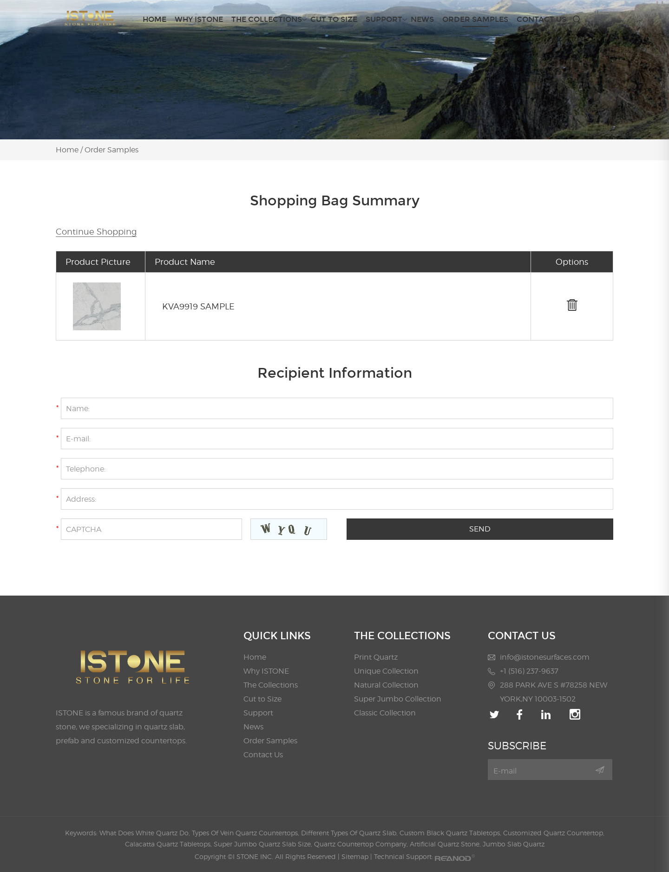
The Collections (266, 19)
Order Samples (475, 19)
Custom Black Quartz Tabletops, (451, 833)
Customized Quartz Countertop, (553, 833)
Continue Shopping (96, 231)
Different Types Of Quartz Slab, (350, 833)
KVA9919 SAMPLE (198, 306)
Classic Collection (385, 712)
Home (154, 19)
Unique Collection (386, 671)
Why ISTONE (199, 19)
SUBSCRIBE (517, 746)
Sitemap (354, 856)
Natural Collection (386, 685)
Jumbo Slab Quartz (513, 844)
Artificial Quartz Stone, (446, 844)
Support (384, 19)
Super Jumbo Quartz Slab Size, (264, 844)
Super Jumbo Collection (397, 699)
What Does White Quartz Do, (145, 833)
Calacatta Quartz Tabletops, (169, 844)
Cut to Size (333, 19)
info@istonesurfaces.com (545, 657)
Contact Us (541, 19)
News (422, 19)
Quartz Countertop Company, (362, 844)
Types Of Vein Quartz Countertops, (246, 833)
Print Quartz (376, 657)
